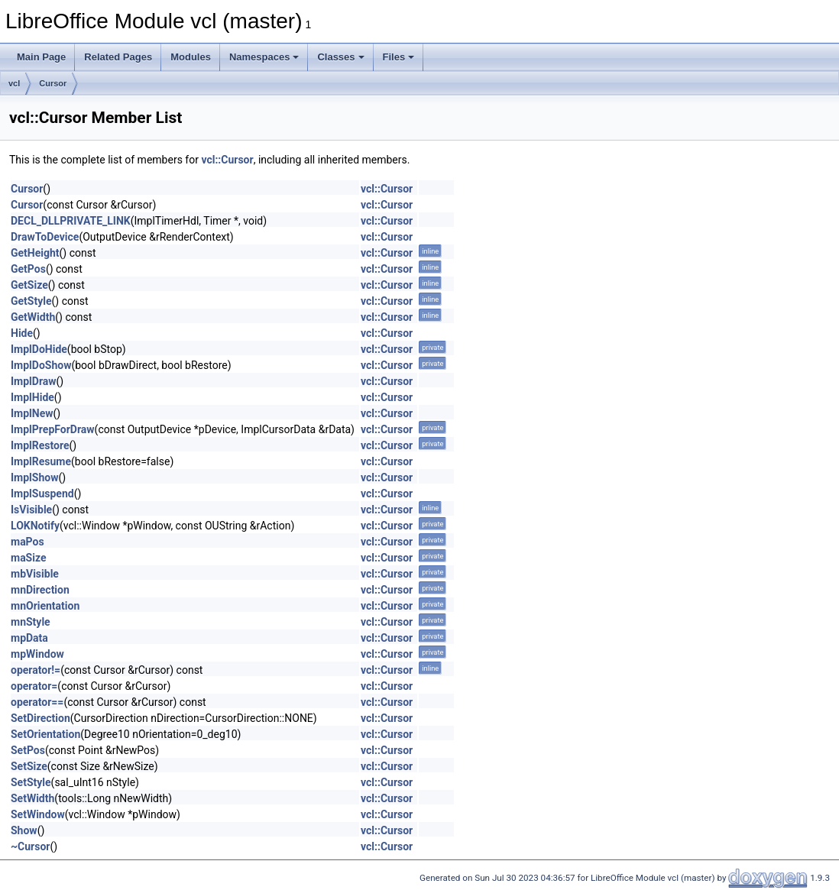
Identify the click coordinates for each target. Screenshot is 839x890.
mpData (29, 638)
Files (399, 57)
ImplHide (32, 397)
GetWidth (33, 317)
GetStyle (31, 301)
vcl (14, 83)
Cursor (52, 83)
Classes (340, 57)
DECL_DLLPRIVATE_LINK (71, 221)
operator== (37, 702)
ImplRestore (40, 445)
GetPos (28, 269)
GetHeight (35, 253)
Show (24, 830)
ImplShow (34, 477)
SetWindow (38, 814)
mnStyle (30, 622)
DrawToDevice (45, 237)
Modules (190, 57)
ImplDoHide (39, 349)
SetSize (29, 766)
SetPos (28, 750)
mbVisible (35, 574)
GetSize (29, 285)
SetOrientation (45, 734)
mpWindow (37, 654)
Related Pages (118, 57)
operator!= (35, 670)
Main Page (41, 57)
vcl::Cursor (227, 160)
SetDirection (40, 718)
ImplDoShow (41, 365)
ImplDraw (34, 381)
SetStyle (31, 782)
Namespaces (264, 57)
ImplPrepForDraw (53, 429)
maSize (29, 558)
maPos (27, 542)
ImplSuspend (42, 493)
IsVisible (31, 509)
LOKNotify (35, 525)
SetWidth (32, 798)
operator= (34, 686)
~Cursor (30, 846)
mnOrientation (45, 606)
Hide (22, 333)
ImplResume (41, 461)
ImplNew (32, 413)
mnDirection (40, 590)
